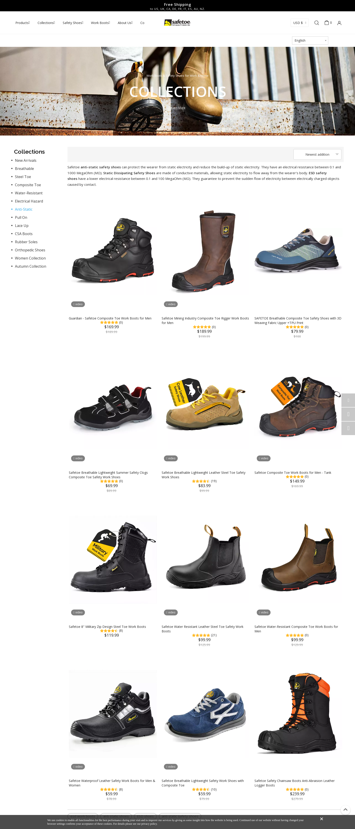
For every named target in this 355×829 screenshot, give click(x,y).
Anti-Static (23, 209)
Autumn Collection (30, 266)
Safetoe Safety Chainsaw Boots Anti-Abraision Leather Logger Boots (294, 783)
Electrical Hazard (29, 201)
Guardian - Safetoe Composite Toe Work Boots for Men (110, 318)
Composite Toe (28, 184)
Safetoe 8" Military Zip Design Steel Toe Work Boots (107, 626)
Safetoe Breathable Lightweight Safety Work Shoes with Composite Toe (203, 783)
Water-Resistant (29, 193)
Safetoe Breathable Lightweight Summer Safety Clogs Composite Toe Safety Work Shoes (108, 474)
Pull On (21, 217)
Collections (46, 23)
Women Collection (30, 258)
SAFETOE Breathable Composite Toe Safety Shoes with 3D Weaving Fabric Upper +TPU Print (297, 320)
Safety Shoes (72, 23)
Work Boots (100, 23)
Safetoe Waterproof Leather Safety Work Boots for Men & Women (112, 783)
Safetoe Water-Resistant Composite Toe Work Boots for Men (296, 628)
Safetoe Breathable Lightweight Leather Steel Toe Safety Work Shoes (203, 474)
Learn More (177, 107)
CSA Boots (24, 233)
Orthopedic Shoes (30, 250)
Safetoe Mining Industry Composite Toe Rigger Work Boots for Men (205, 320)
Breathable (24, 168)
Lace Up (22, 225)
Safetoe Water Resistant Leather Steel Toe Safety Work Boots (202, 628)
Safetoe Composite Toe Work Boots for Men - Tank (292, 472)
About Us (124, 23)
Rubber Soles (26, 241)
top (345, 809)
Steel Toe (23, 176)
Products (22, 23)
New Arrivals (25, 160)
